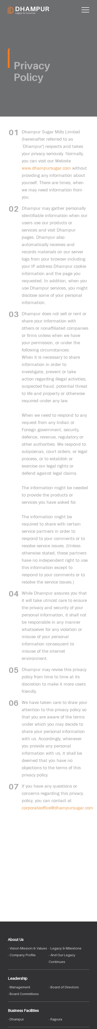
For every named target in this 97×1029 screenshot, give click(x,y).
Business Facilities (23, 1010)
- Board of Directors (64, 987)
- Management (19, 987)
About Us (16, 939)
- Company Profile (22, 955)
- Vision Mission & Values (27, 948)
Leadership (17, 978)
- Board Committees (23, 994)
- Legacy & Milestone (65, 948)
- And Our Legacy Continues (62, 958)
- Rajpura (55, 1019)
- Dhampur (16, 1019)
